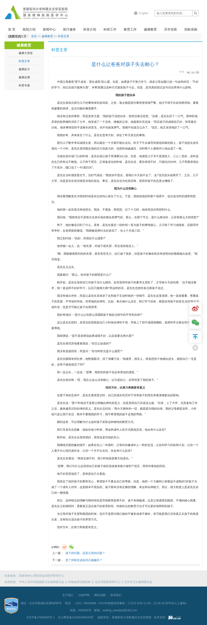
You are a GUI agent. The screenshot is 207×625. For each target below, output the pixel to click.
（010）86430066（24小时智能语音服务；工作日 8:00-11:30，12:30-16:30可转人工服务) (129, 603)
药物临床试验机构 (79, 582)
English (143, 13)
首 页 (11, 29)
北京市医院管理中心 (107, 582)
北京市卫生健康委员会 (138, 582)
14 (197, 72)
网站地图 (100, 595)
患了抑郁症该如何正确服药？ (83, 560)
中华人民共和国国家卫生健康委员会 (41, 582)
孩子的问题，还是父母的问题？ (85, 553)
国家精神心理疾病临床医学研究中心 (41, 575)
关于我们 (67, 595)
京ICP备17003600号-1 (40, 617)
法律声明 (84, 595)
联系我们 (116, 595)
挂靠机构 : (11, 575)
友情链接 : (11, 582)
